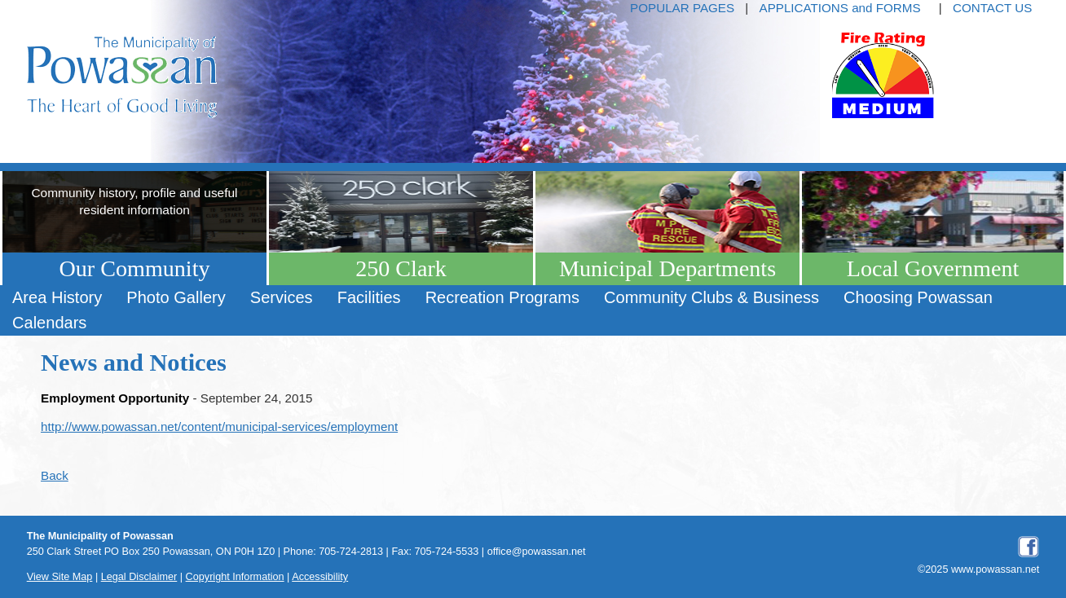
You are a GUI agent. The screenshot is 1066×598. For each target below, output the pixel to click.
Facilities (369, 297)
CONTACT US (992, 8)
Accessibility (320, 577)
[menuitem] (57, 297)
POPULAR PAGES (682, 8)
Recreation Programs (502, 297)
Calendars (49, 323)
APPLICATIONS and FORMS (840, 8)
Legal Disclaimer (139, 577)
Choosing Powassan (918, 297)
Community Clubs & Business (711, 297)
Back (54, 475)
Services (281, 297)
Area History (57, 297)
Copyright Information (235, 577)
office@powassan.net (536, 551)
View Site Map (60, 577)
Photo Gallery (175, 297)
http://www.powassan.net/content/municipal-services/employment (219, 426)
